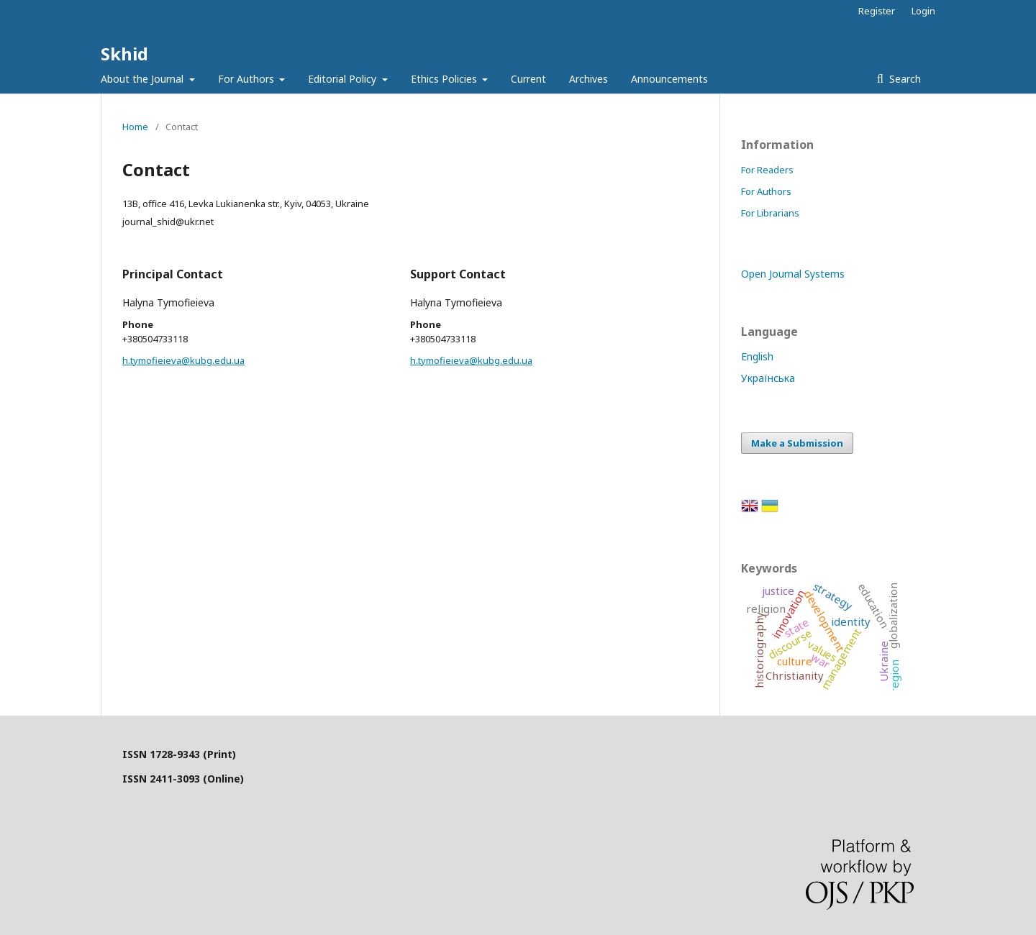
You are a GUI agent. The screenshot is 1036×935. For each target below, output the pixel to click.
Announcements (669, 79)
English (757, 356)
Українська (768, 378)
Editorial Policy (343, 79)
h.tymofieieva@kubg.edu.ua (183, 360)
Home (135, 126)
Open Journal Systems (793, 273)
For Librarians (770, 212)
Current (528, 79)
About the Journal (143, 79)
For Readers (767, 169)
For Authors (247, 79)
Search (903, 79)
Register (876, 10)
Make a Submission (797, 443)
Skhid (124, 53)
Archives (588, 79)
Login (923, 10)
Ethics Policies (445, 79)
